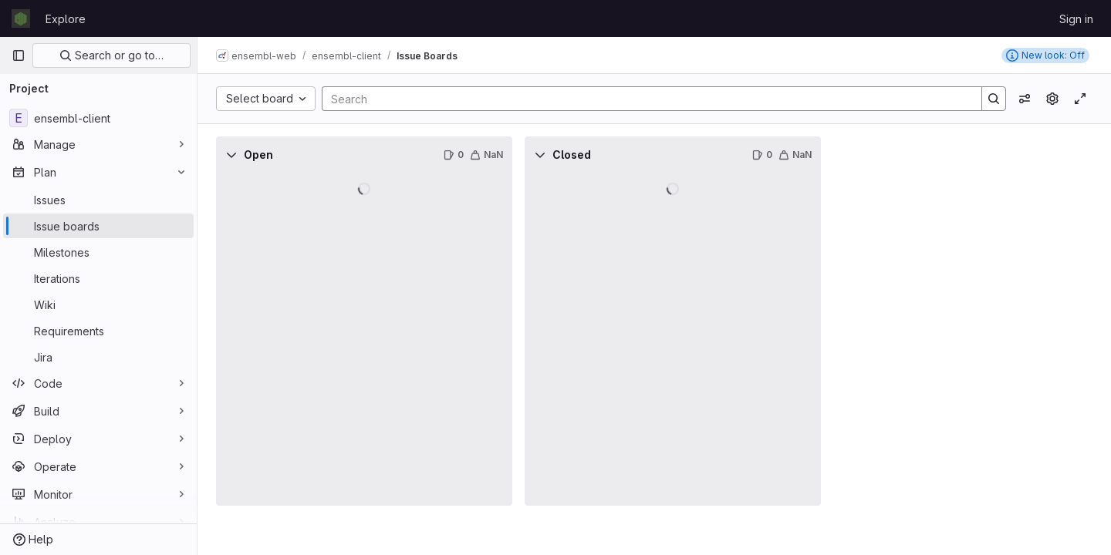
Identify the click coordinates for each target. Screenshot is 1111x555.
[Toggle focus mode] (1080, 98)
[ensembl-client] (98, 118)
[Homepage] (20, 18)
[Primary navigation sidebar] (18, 55)
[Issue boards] (98, 226)
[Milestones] (98, 252)
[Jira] (98, 357)
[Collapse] (231, 155)
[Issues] (98, 199)
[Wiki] (98, 304)
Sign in (1076, 18)
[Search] (644, 98)
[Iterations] (98, 278)
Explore (66, 18)
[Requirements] (98, 330)
